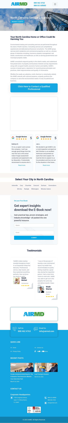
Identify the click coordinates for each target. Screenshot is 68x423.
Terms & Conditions (41, 351)
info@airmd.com (46, 331)
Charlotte (28, 185)
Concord (36, 185)
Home (13, 348)
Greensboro (52, 185)
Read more (21, 165)
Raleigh (26, 189)
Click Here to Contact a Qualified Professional (34, 88)
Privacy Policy (15, 351)
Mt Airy (19, 189)
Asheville (15, 185)
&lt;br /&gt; (34, 114)
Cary (21, 185)
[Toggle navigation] (55, 4)
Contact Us (39, 348)
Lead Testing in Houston (42, 374)
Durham (43, 185)
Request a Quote (17, 21)
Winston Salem (46, 189)
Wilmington (35, 189)
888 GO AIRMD (40, 6)
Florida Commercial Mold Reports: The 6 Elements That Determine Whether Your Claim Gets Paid (21, 377)
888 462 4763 (39, 3)
